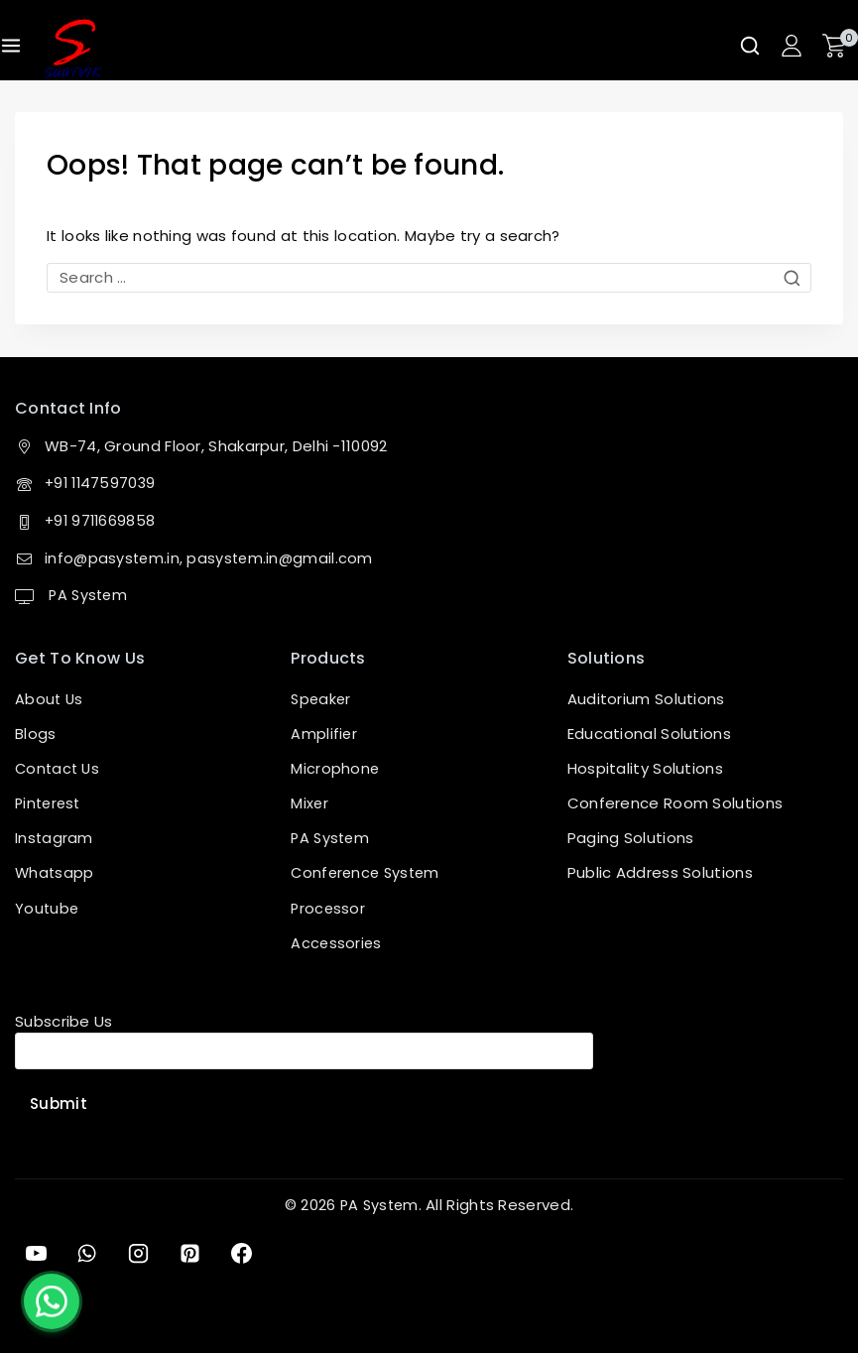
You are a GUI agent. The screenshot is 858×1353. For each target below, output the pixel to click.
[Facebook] (253, 1252)
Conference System (368, 871)
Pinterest (50, 802)
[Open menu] (11, 46)
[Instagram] (145, 1252)
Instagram (54, 836)
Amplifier (324, 732)
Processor (329, 906)
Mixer (310, 802)
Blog (31, 732)
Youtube (47, 906)
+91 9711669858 (102, 519)
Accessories (337, 940)
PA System (88, 593)
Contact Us (59, 767)
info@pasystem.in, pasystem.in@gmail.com (212, 557)
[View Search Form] (750, 46)
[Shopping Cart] (840, 46)
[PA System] (73, 48)
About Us (49, 697)
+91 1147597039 (102, 482)
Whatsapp (55, 871)
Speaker (322, 697)
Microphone (335, 767)
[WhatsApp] (90, 1252)
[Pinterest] (198, 1252)
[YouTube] (37, 1252)
